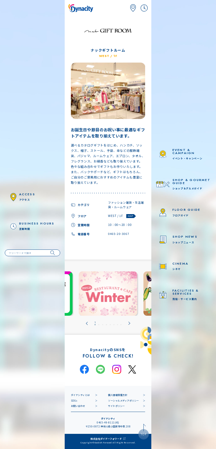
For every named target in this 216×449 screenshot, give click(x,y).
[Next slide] (129, 323)
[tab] (95, 323)
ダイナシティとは (80, 395)
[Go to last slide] (86, 323)
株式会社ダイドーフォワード (106, 438)
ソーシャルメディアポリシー (123, 400)
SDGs (74, 400)
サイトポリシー (116, 405)
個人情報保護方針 (117, 395)
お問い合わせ (78, 405)
